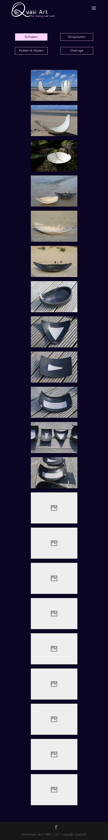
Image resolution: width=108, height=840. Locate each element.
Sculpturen (76, 37)
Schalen (31, 37)
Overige (76, 50)
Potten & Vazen (31, 50)
